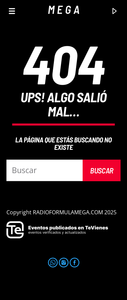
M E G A (64, 9)
